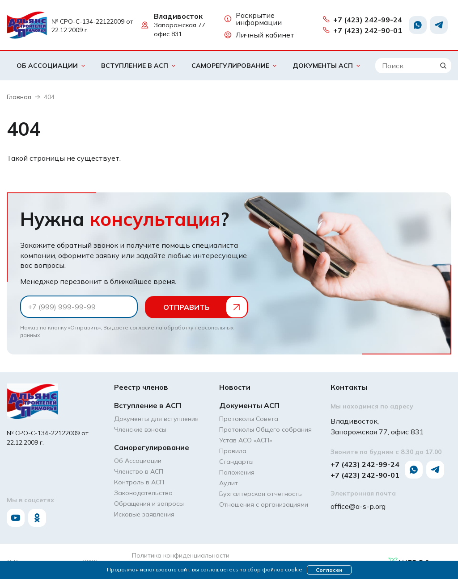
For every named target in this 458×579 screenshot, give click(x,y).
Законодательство (143, 492)
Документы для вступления (156, 418)
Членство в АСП (138, 471)
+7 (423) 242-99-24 (362, 19)
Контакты (349, 386)
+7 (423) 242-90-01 (362, 30)
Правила (232, 450)
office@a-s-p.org (358, 505)
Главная (19, 97)
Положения (236, 472)
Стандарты (236, 461)
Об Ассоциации (47, 66)
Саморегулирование (230, 66)
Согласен (329, 570)
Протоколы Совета (248, 418)
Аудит (228, 482)
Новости (234, 386)
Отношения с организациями (263, 504)
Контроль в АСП (139, 482)
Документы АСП (323, 66)
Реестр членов (141, 386)
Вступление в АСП (134, 66)
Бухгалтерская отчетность (260, 493)
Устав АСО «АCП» (245, 440)
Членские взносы (140, 429)
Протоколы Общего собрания (265, 429)
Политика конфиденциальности (180, 555)
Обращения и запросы (149, 503)
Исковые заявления (144, 514)
